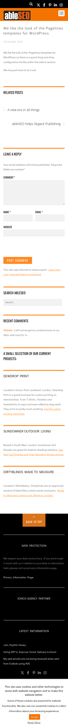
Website (7, 227)
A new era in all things (21, 109)
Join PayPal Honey (14, 645)
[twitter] (38, 4)
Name (7, 212)
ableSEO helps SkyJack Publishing (38, 123)
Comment (9, 177)
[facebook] (44, 4)
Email (39, 212)
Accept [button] (34, 716)
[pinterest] (49, 4)
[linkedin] (55, 4)
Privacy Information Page (18, 577)
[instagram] (61, 4)
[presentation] (30, 248)
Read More (34, 722)
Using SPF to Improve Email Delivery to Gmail (29, 652)
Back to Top (34, 522)
